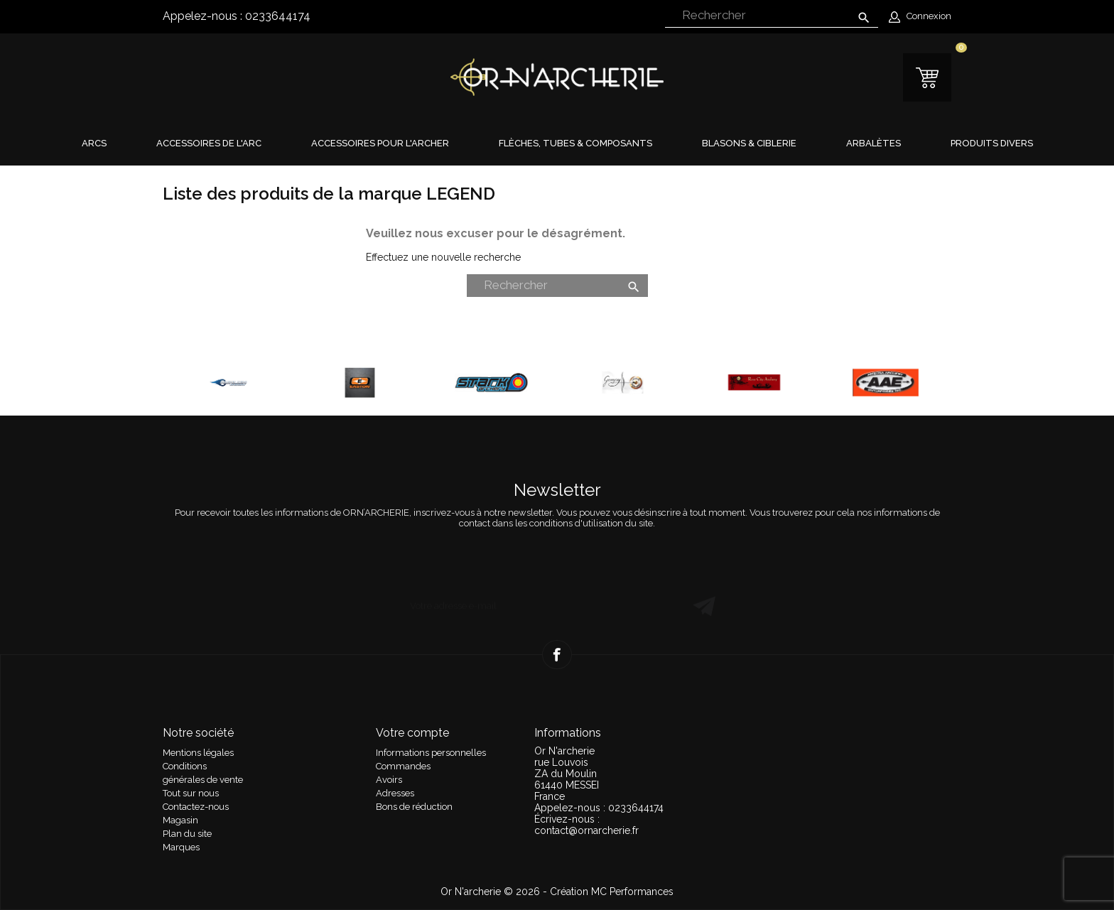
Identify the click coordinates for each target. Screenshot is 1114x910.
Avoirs (389, 779)
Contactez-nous (196, 806)
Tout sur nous (191, 793)
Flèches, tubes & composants (575, 143)
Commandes (403, 766)
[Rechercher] (771, 16)
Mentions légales (198, 752)
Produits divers (992, 143)
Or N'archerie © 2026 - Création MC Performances (557, 891)
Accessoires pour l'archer (380, 143)
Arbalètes (873, 143)
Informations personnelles (431, 752)
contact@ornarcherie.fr (586, 830)
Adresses (395, 793)
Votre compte (412, 733)
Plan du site (187, 833)
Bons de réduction (414, 806)
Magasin (180, 820)
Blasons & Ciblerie (749, 143)
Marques (181, 847)
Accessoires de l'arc (208, 143)
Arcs (94, 143)
